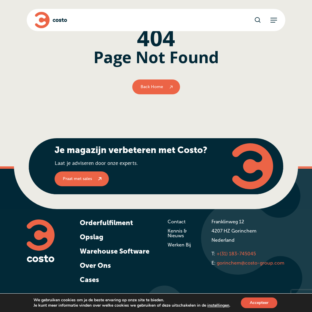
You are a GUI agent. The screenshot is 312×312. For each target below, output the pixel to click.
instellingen (218, 305)
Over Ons (95, 265)
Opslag (91, 237)
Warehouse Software (114, 251)
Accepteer (259, 302)
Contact (177, 221)
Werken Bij (179, 244)
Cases (89, 280)
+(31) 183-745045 (236, 253)
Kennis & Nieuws (177, 233)
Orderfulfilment (106, 223)
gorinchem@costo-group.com (250, 262)
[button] (273, 20)
